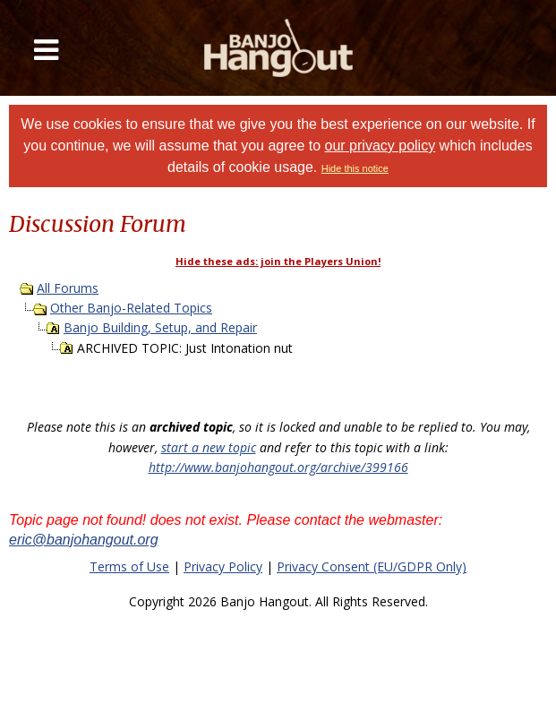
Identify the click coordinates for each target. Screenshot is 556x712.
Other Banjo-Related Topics (131, 307)
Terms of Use (129, 566)
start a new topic (208, 447)
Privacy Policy (223, 566)
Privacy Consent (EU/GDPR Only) (371, 566)
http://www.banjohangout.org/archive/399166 (278, 467)
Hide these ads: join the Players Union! (278, 261)
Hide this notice (355, 168)
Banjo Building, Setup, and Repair (160, 327)
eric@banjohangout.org (83, 539)
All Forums (67, 287)
